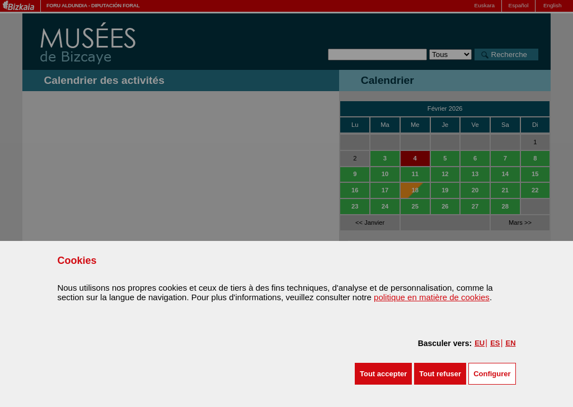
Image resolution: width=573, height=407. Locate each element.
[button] (383, 374)
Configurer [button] (491, 374)
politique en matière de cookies (432, 297)
